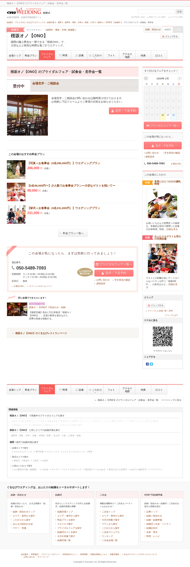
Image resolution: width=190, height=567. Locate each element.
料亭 (90, 452)
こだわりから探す (22, 520)
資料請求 (100, 283)
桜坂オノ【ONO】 (29, 35)
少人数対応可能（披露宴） (26, 469)
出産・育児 (152, 532)
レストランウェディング (74, 452)
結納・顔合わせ (153, 29)
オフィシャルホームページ (40, 286)
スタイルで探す (65, 524)
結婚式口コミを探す (67, 532)
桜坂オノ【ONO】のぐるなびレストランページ (41, 333)
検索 (179, 11)
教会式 (26, 460)
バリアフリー (156, 469)
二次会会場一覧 (109, 540)
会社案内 (24, 554)
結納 (148, 516)
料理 (62, 55)
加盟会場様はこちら (98, 554)
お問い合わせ (103, 280)
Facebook (147, 364)
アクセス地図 (127, 55)
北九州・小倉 (59, 435)
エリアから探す (176, 17)
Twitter (151, 364)
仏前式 (45, 460)
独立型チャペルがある (95, 469)
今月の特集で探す (66, 536)
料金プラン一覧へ (72, 233)
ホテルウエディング (23, 452)
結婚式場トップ (65, 511)
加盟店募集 (114, 554)
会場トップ (15, 55)
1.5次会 (45, 469)
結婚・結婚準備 (154, 520)
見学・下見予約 (124, 110)
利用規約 (34, 554)
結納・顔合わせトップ (24, 511)
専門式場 (39, 452)
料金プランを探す (66, 520)
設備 (79, 55)
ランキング (107, 536)
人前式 (36, 460)
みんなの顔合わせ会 (23, 524)
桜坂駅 (71, 30)
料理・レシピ (153, 536)
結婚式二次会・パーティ (158, 524)
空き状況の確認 (122, 280)
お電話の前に (19, 286)
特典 (143, 55)
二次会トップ (108, 511)
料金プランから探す (157, 17)
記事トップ (152, 511)
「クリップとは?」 (171, 315)
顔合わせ (157, 516)
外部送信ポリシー (70, 554)
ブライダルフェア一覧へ (114, 264)
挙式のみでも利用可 (118, 469)
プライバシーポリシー (50, 554)
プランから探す (109, 524)
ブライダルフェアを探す (69, 528)
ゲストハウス (53, 452)
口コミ (159, 55)
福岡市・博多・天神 (56, 30)
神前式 (17, 460)
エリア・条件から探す (24, 516)
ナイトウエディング (72, 469)
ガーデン (56, 469)
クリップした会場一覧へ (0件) (160, 311)
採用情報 (84, 554)
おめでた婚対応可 (138, 469)
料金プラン (31, 55)
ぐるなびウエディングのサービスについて (139, 554)
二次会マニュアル (111, 532)
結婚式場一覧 (64, 540)
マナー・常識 (19, 528)
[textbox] (156, 11)
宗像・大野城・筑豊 (41, 435)
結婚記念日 (152, 528)
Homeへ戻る (139, 17)
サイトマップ (43, 557)
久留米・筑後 (74, 435)
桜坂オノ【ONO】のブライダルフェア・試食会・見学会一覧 (139, 400)
